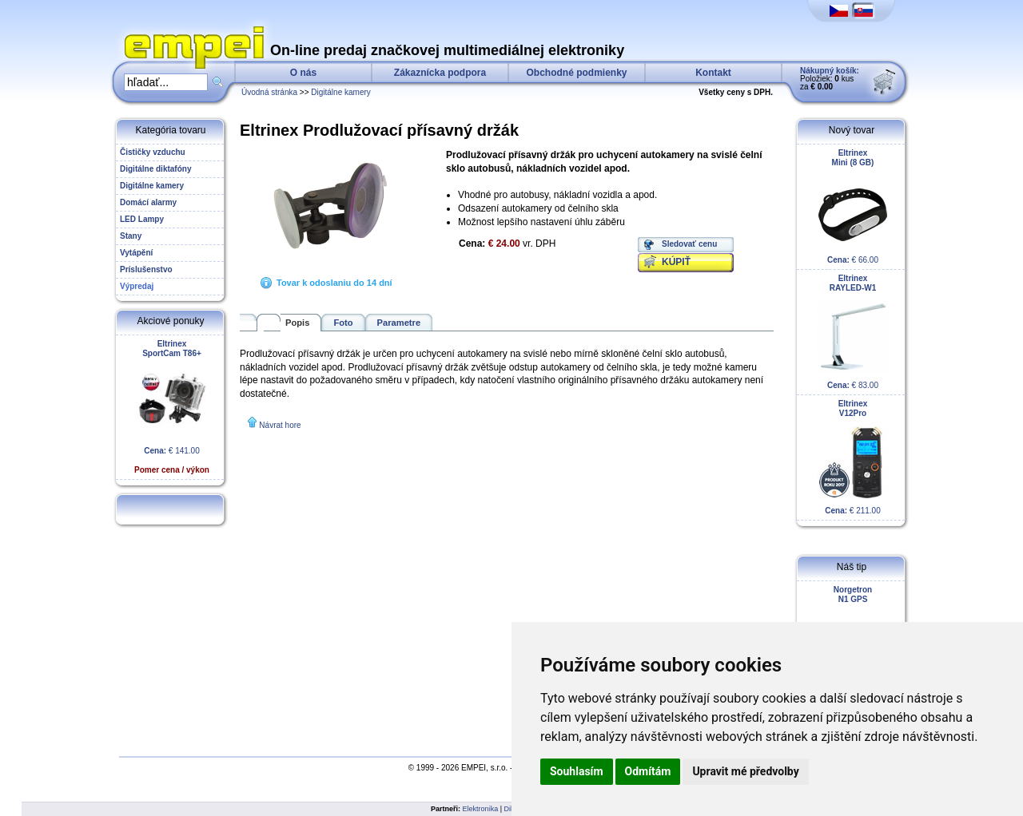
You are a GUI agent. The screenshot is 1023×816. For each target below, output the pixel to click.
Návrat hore (280, 425)
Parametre (399, 322)
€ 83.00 (853, 332)
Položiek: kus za (829, 78)
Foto (342, 322)
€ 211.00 (853, 457)
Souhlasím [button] (576, 771)
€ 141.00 (171, 406)
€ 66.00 (853, 206)
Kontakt (713, 72)
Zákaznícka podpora (440, 72)
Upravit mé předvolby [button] (745, 771)
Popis (297, 322)
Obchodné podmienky (576, 72)
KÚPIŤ (676, 261)
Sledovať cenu (689, 244)
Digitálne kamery (340, 92)
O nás (303, 72)
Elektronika (481, 809)
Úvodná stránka (269, 92)
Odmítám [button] (648, 771)
